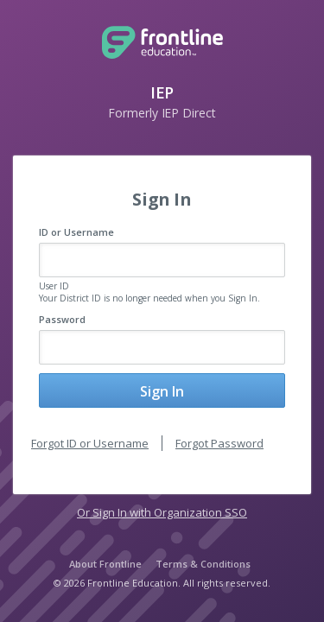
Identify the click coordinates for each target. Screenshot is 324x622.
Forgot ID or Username (90, 443)
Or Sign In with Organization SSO (162, 512)
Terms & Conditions (203, 563)
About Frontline (105, 563)
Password (62, 319)
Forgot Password (219, 443)
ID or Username (76, 231)
